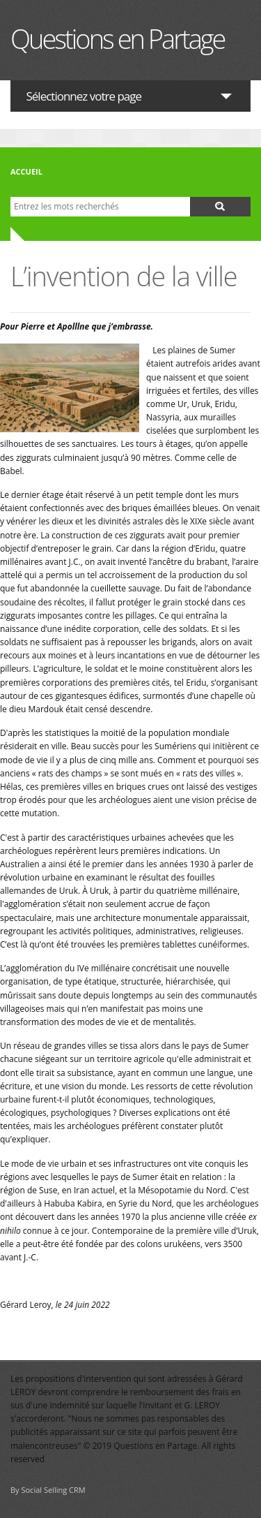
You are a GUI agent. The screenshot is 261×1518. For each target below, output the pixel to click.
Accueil (26, 171)
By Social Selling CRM (48, 1489)
